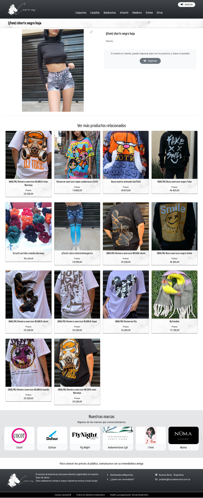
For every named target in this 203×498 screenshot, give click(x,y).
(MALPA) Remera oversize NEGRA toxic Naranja (77, 391)
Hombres (137, 12)
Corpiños (95, 12)
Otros (160, 12)
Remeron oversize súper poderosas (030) (77, 182)
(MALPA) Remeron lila (126, 321)
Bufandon (174, 321)
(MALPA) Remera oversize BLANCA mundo (28, 390)
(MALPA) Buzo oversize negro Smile (174, 253)
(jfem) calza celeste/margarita (77, 253)
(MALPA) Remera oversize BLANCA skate (28, 321)
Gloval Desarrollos (140, 495)
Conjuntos (81, 12)
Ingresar (150, 60)
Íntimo (149, 12)
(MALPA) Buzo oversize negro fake (174, 182)
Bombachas (110, 12)
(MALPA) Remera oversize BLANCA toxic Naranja (28, 183)
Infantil (124, 12)
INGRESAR (187, 4)
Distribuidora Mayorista (119, 475)
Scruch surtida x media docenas (28, 253)
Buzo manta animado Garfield (126, 182)
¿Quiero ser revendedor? (119, 479)
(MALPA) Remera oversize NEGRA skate (125, 253)
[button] (91, 31)
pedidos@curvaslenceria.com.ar (174, 479)
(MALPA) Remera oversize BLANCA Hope (77, 321)
